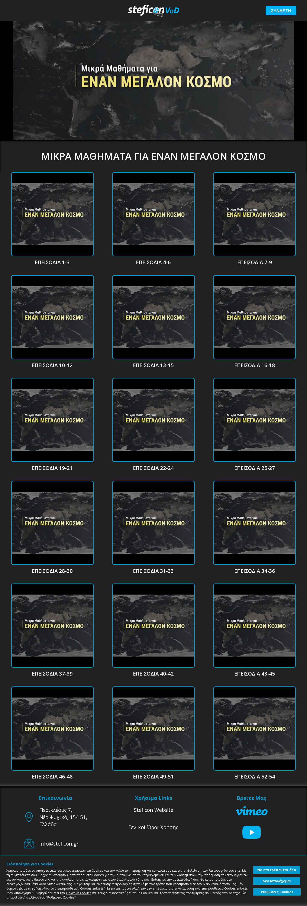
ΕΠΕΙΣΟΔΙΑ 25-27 (254, 467)
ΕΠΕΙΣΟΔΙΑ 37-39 (52, 673)
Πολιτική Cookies (78, 893)
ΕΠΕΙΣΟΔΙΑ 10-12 (52, 365)
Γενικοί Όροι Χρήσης (153, 827)
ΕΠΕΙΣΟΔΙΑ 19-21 (52, 467)
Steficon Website (153, 809)
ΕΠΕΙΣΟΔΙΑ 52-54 (254, 776)
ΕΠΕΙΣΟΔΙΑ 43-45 (254, 673)
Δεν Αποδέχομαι (276, 881)
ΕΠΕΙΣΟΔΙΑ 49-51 (153, 776)
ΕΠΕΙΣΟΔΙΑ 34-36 (254, 570)
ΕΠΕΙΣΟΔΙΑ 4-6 (153, 262)
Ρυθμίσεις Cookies (277, 892)
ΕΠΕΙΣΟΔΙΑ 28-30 (52, 570)
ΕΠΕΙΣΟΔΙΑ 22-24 (153, 467)
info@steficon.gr (59, 843)
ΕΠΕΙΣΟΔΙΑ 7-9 (254, 262)
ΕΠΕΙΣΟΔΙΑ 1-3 (52, 262)
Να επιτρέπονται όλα (276, 870)
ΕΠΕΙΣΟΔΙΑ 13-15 (153, 365)
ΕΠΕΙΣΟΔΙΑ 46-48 (52, 776)
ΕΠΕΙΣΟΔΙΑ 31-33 (153, 570)
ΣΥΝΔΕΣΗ (281, 10)
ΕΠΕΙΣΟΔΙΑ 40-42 (153, 673)
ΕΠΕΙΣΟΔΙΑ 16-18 (254, 365)
